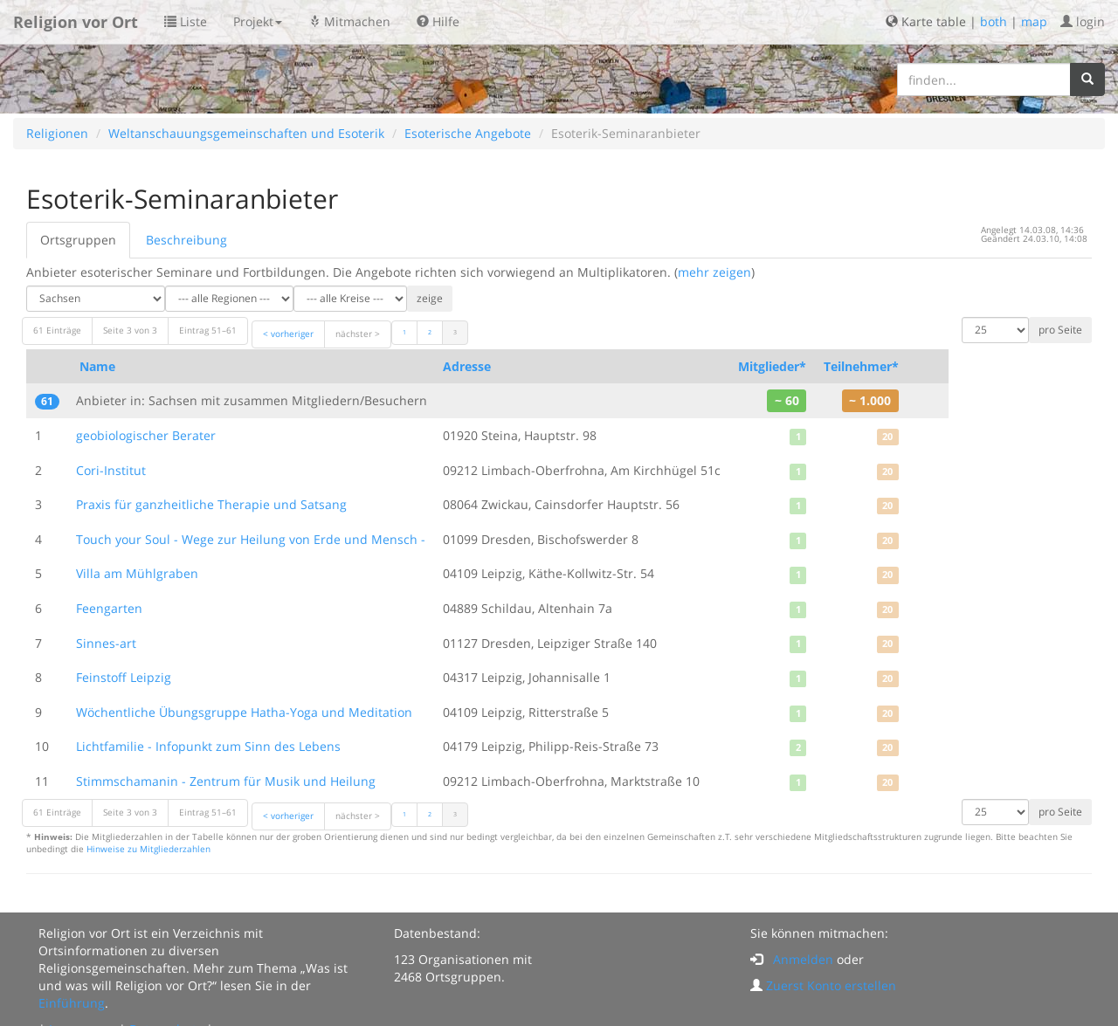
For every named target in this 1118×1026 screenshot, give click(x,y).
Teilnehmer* (861, 366)
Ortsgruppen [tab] (78, 239)
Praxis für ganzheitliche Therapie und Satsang (211, 504)
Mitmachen (349, 21)
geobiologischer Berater (146, 435)
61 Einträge (57, 330)
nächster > (357, 334)
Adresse (467, 366)
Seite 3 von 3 (130, 330)
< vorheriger (288, 334)
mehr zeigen (714, 272)
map (1034, 21)
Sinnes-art (106, 643)
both (993, 21)
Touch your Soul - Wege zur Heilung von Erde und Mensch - (250, 539)
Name (97, 366)
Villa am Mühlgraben (137, 573)
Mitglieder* (772, 366)
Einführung (71, 1003)
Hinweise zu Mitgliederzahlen (148, 849)
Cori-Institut (111, 470)
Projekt (257, 21)
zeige (430, 298)
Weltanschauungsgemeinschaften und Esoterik (246, 133)
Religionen (57, 133)
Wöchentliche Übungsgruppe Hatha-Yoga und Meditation (244, 712)
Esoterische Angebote (467, 133)
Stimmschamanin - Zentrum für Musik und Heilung (226, 781)
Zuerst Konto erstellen (831, 985)
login (1082, 21)
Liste (185, 21)
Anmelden (803, 959)
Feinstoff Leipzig (123, 677)
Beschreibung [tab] (186, 239)
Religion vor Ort (75, 21)
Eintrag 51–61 (208, 330)
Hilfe (438, 21)
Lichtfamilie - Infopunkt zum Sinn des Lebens (208, 746)
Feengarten (109, 608)
